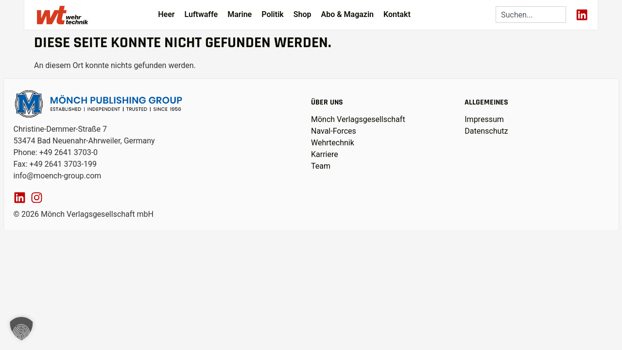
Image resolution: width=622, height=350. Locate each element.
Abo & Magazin (347, 14)
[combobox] (531, 14)
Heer (166, 14)
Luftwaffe (201, 14)
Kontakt (397, 14)
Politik (272, 14)
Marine (239, 14)
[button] (21, 328)
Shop (302, 14)
